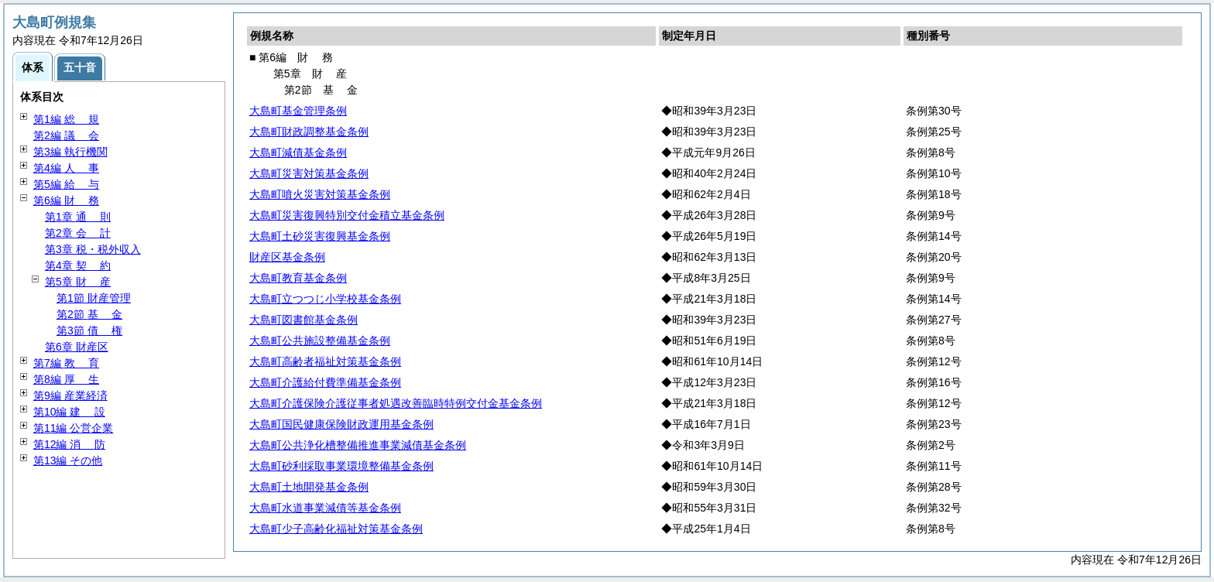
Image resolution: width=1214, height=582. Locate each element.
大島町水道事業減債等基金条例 (325, 508)
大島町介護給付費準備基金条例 (325, 382)
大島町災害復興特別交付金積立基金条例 (346, 215)
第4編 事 (66, 168)
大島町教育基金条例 (298, 278)
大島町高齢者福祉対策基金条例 (325, 361)
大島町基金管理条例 (298, 110)
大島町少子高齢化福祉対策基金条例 (336, 528)
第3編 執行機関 (70, 152)
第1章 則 (78, 217)
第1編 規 (66, 119)
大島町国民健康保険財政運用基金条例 (341, 424)
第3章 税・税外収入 (93, 249)
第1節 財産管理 (94, 298)
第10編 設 (69, 412)
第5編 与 (66, 184)
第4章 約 (78, 265)
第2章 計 (78, 233)
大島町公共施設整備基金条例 (319, 340)
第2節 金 (89, 314)
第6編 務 (66, 200)
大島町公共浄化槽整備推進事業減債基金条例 (357, 445)
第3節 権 (89, 330)
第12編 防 (69, 444)
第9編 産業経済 (70, 395)
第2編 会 (66, 135)
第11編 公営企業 (73, 428)
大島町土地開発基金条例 (309, 487)
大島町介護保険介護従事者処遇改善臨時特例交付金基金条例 (395, 403)
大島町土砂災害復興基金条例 (319, 236)
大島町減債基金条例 (298, 152)
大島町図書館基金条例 (303, 319)
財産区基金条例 (287, 257)
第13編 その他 (67, 460)
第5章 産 (78, 282)
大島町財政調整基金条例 (309, 131)
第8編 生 (66, 379)
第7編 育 (66, 363)
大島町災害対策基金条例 (309, 173)
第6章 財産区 (76, 347)
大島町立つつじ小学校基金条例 (325, 299)
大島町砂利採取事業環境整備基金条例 (341, 466)
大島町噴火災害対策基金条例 (319, 194)
